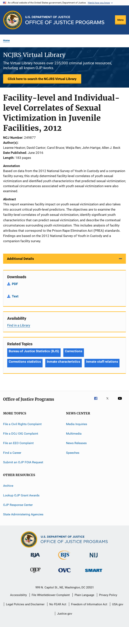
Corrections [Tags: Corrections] (73, 351)
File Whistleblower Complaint (51, 595)
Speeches (72, 452)
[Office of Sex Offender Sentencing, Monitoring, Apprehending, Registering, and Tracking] (93, 572)
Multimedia (74, 433)
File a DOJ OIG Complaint (20, 433)
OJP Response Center (18, 505)
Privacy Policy (108, 595)
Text (15, 296)
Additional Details (20, 259)
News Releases (76, 443)
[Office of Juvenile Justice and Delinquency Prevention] (35, 573)
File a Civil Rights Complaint (22, 424)
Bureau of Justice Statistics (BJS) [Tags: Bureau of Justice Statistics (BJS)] (34, 351)
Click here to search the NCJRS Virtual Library (42, 79)
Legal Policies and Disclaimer (25, 604)
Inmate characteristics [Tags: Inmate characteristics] (63, 361)
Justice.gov (64, 613)
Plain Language (84, 595)
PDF (15, 284)
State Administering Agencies (23, 514)
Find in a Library (18, 325)
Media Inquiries (76, 424)
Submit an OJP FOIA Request (23, 462)
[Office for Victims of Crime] (64, 573)
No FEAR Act (57, 604)
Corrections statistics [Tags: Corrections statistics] (25, 361)
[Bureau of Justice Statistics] (64, 560)
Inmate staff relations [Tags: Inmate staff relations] (102, 361)
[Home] (64, 20)
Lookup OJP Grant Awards (21, 495)
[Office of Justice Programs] (12, 19)
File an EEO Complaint (18, 443)
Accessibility (18, 595)
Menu (120, 19)
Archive (8, 485)
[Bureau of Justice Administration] (35, 558)
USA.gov (117, 604)
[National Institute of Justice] (94, 558)
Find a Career (12, 452)
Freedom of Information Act (89, 604)
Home (6, 40)
